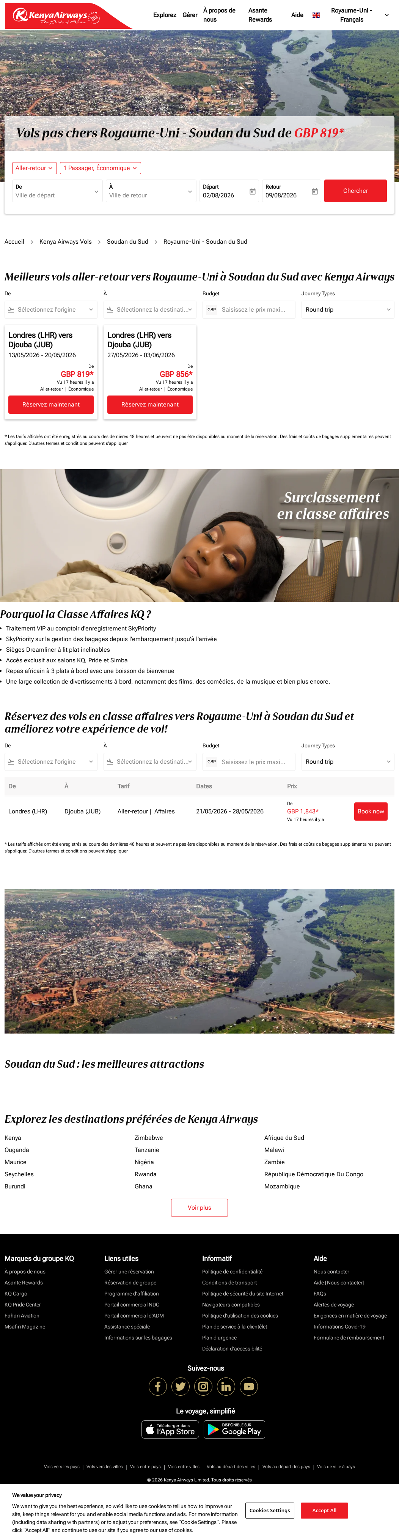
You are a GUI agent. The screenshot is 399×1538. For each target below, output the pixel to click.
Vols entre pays (145, 1466)
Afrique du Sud (284, 1137)
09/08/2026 (281, 195)
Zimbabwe (149, 1137)
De (19, 187)
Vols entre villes (184, 1466)
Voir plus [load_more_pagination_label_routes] (199, 1207)
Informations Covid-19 (340, 1327)
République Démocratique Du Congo (313, 1174)
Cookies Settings (270, 1510)
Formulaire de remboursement (349, 1338)
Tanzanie (147, 1150)
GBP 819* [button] (319, 133)
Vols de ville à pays (336, 1466)
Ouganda (17, 1150)
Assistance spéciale (127, 1327)
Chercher (355, 190)
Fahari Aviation (22, 1316)
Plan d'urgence (219, 1338)
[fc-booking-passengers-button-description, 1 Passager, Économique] (96, 168)
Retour (273, 187)
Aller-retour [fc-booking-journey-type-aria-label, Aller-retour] (31, 168)
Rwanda (146, 1174)
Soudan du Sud (127, 241)
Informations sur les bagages (138, 1338)
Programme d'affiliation (131, 1294)
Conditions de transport (229, 1283)
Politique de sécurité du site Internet (242, 1294)
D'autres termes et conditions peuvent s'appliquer (78, 443)
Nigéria (144, 1162)
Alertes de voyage (334, 1305)
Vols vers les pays (62, 1466)
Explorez (164, 15)
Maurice (16, 1162)
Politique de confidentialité (232, 1272)
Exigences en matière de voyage (350, 1316)
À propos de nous (219, 15)
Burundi (15, 1186)
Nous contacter (331, 1272)
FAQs (320, 1294)
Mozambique (282, 1186)
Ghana (143, 1186)
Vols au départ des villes (231, 1466)
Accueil (14, 241)
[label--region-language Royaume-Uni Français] (351, 15)
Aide (297, 15)
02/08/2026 (218, 195)
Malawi (274, 1150)
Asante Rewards (260, 15)
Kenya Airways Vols (65, 241)
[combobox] (54, 195)
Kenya (13, 1137)
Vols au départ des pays (286, 1466)
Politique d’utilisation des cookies (240, 1316)
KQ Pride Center (23, 1305)
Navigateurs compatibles (231, 1305)
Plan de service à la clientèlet (234, 1327)
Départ (210, 187)
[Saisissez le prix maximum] (255, 309)
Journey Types (318, 293)
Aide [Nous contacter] (339, 1283)
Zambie (274, 1162)
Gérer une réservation (129, 1272)
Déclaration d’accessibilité (232, 1349)
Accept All (325, 1510)
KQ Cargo (16, 1294)
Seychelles (19, 1174)
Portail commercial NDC (131, 1305)
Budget (211, 293)
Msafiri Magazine (25, 1327)
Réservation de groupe (130, 1283)
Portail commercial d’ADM (134, 1316)
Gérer (189, 15)
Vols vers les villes (104, 1466)
